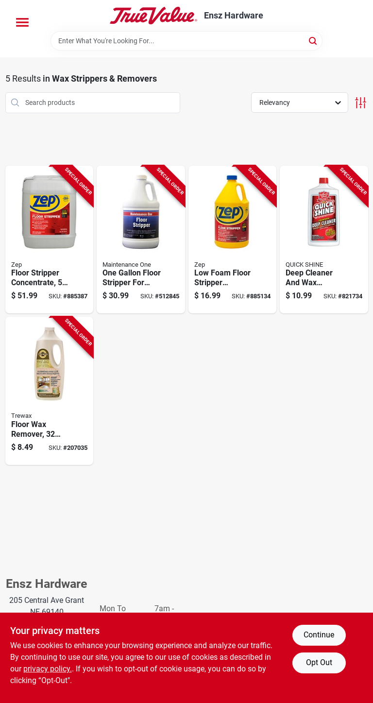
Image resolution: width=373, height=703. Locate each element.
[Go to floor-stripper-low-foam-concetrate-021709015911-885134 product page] (232, 240)
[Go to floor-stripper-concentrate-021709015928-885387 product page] (49, 240)
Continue (319, 634)
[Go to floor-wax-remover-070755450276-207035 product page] (49, 391)
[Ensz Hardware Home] (153, 15)
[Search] (313, 40)
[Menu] (22, 22)
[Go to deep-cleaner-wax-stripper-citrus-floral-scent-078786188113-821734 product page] (324, 240)
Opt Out (319, 662)
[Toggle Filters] (360, 102)
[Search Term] (186, 41)
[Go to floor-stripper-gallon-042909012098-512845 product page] (141, 240)
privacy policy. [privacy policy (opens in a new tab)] (47, 668)
